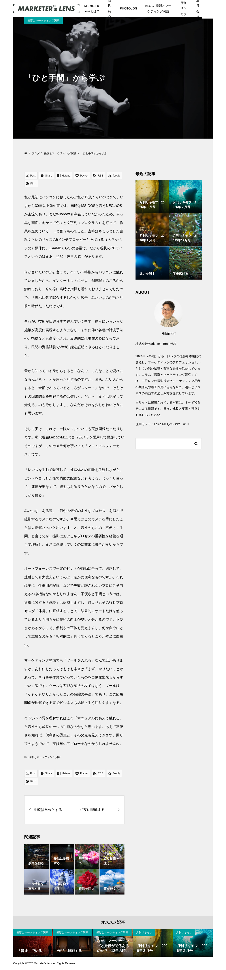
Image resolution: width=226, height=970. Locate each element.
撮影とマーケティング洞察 (43, 20)
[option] (33, 943)
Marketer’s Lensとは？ (91, 8)
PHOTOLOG (128, 8)
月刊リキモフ (183, 8)
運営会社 (197, 8)
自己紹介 (109, 8)
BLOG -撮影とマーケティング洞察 (158, 8)
